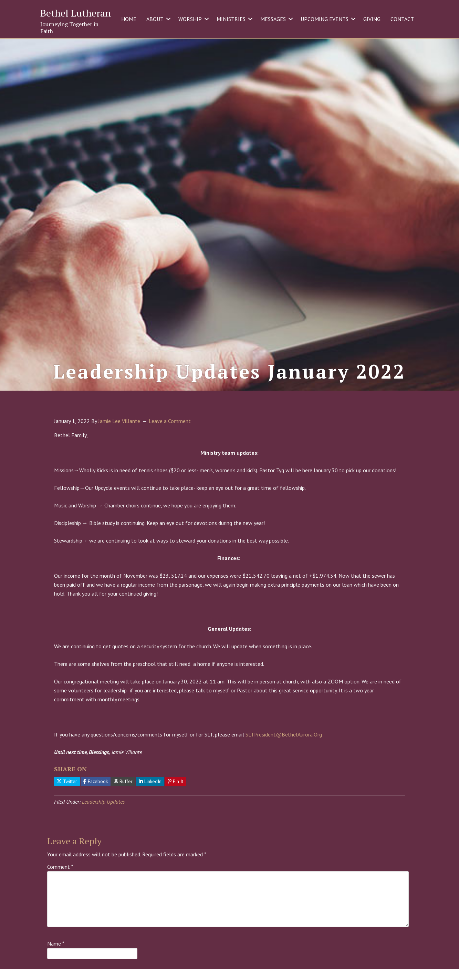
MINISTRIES (231, 19)
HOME (128, 19)
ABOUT (155, 19)
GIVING (371, 19)
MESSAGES (273, 19)
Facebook (95, 817)
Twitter (67, 817)
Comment (60, 902)
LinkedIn (150, 817)
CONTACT (402, 19)
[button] (168, 19)
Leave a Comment (170, 456)
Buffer (123, 817)
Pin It (175, 817)
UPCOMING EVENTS (324, 19)
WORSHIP (190, 19)
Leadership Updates (103, 837)
